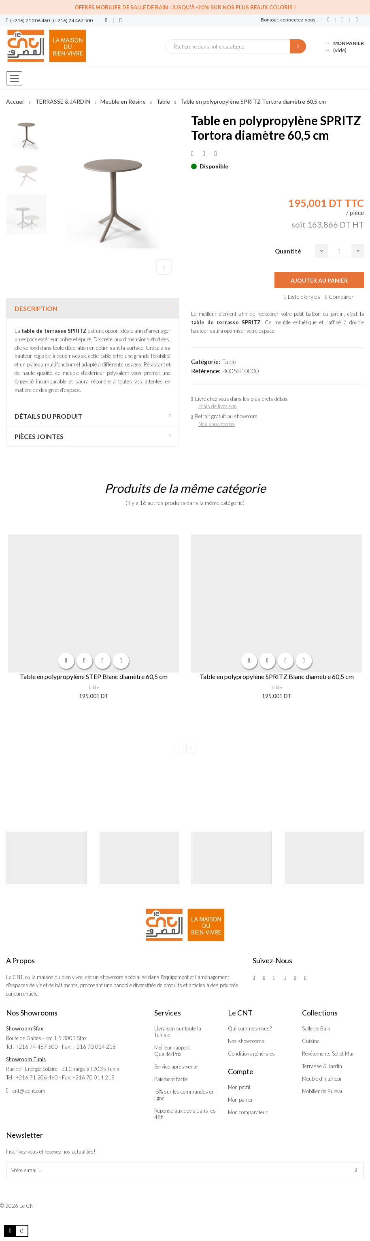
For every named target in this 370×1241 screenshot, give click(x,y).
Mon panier (240, 1099)
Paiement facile (171, 1079)
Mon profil (239, 1087)
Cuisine (310, 1041)
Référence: (206, 371)
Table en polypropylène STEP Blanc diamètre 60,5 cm (94, 676)
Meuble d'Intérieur (322, 1078)
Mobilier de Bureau (323, 1091)
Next (191, 749)
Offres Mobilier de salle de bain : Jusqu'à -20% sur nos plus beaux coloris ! (185, 7)
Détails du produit (48, 416)
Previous (179, 749)
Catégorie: (205, 361)
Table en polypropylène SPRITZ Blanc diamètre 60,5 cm (277, 676)
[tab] (92, 308)
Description (36, 308)
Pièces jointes (39, 436)
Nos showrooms (216, 424)
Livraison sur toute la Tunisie (177, 1031)
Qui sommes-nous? (250, 1028)
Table (229, 361)
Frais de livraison (217, 406)
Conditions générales (251, 1053)
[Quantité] (339, 251)
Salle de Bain (316, 1028)
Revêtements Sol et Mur (328, 1053)
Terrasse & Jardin (322, 1066)
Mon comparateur (248, 1112)
